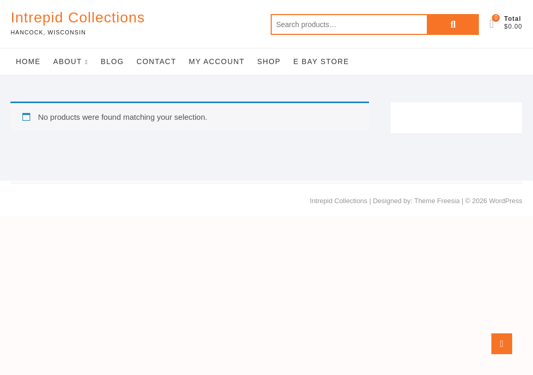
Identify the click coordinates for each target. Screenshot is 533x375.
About (67, 61)
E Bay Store (321, 61)
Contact (156, 61)
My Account (217, 61)
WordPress (505, 201)
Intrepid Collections (77, 17)
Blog (112, 61)
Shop (269, 61)
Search (453, 24)
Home (28, 61)
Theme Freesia (437, 201)
